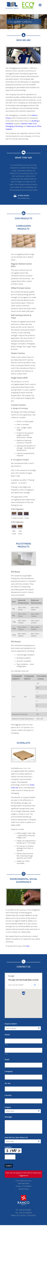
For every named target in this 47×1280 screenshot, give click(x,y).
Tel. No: (8, 1083)
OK (35, 985)
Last (6, 1054)
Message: (9, 1117)
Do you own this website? (16, 985)
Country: (9, 1095)
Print (35, 123)
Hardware (9, 123)
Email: (8, 1059)
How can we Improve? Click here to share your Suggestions (23, 1174)
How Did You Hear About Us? (17, 1137)
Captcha (8, 1147)
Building (35, 121)
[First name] (23, 1040)
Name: (8, 1035)
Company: (9, 1071)
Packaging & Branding (14, 126)
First (6, 1044)
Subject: (8, 1107)
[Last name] (23, 1050)
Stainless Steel (26, 123)
